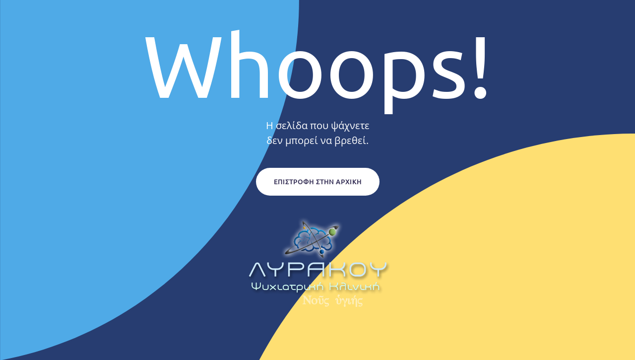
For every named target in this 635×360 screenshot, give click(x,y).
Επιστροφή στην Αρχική (318, 181)
